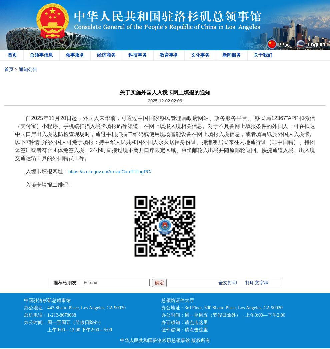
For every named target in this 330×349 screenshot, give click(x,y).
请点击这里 (196, 322)
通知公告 (28, 69)
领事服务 (75, 55)
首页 (12, 55)
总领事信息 (41, 55)
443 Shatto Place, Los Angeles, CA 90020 (86, 307)
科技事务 (137, 55)
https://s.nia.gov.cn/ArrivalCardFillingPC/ (110, 171)
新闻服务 (231, 55)
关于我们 (263, 55)
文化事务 (200, 55)
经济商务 (106, 55)
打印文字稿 (257, 282)
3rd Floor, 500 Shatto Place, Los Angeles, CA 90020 (234, 307)
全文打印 (227, 282)
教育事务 (169, 55)
